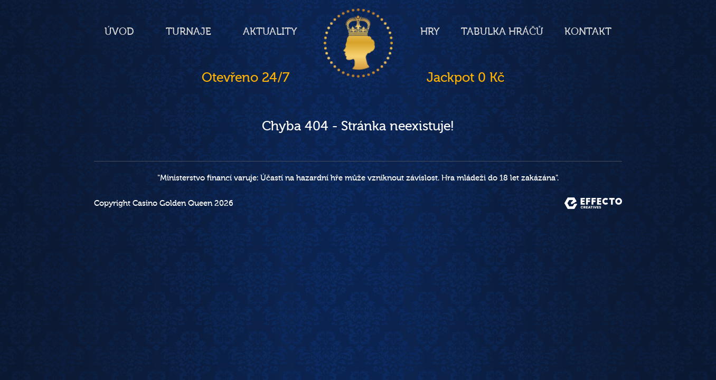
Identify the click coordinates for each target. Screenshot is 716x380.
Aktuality (270, 31)
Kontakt (587, 31)
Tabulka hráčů (502, 31)
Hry (430, 31)
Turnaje (188, 31)
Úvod (119, 31)
